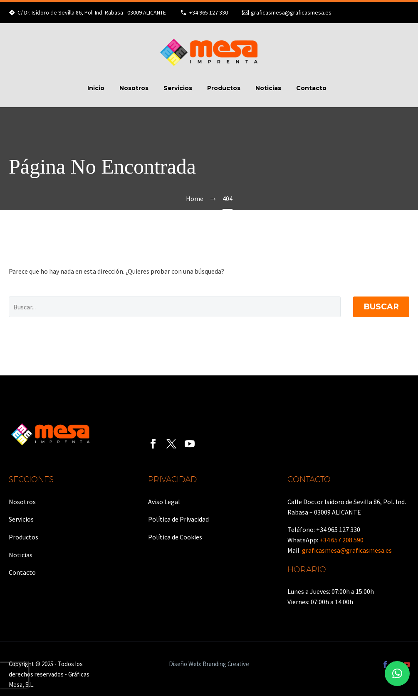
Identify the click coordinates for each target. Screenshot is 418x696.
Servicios (177, 88)
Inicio (95, 88)
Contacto (311, 88)
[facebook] (153, 444)
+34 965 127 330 (208, 12)
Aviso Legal (164, 501)
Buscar (381, 306)
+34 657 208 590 (341, 540)
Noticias (268, 88)
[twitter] (171, 444)
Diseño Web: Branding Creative (209, 664)
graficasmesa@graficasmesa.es (291, 12)
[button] (397, 673)
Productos (223, 88)
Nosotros (133, 88)
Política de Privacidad (178, 519)
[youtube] (190, 444)
